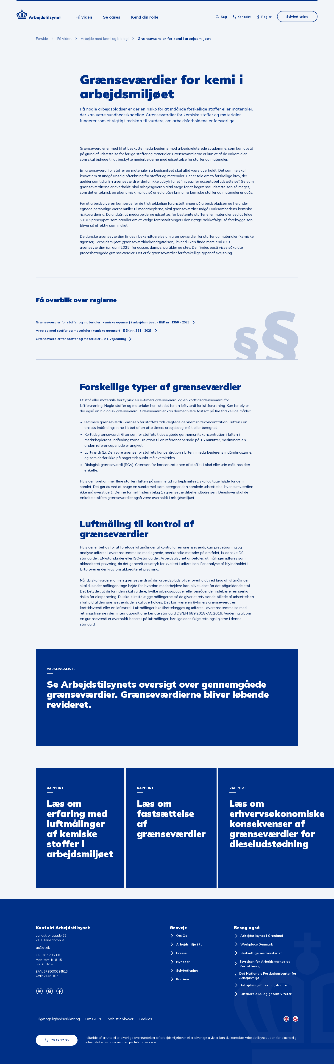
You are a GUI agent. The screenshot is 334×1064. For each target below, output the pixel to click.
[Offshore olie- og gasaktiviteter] (263, 994)
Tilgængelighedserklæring (58, 1019)
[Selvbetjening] (184, 970)
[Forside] (39, 15)
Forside (42, 38)
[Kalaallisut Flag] (295, 1019)
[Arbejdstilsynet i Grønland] (258, 935)
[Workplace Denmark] (253, 944)
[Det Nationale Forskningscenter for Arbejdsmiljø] (266, 975)
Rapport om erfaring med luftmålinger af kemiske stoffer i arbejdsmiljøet (77, 773)
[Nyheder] (180, 961)
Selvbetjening (297, 16)
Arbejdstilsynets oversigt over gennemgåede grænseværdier (86, 653)
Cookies (145, 1019)
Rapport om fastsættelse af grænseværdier (162, 772)
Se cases (111, 17)
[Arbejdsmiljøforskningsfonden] (261, 985)
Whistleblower (120, 1019)
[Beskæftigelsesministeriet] (258, 953)
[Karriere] (179, 979)
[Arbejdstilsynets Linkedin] (39, 991)
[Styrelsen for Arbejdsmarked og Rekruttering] (266, 963)
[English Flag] (286, 1019)
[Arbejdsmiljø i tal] (186, 944)
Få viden (83, 17)
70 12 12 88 (56, 1040)
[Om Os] (178, 935)
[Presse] (178, 953)
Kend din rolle (144, 17)
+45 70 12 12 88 (48, 955)
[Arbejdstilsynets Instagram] (49, 991)
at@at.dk (43, 947)
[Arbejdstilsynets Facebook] (59, 991)
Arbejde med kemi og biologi (104, 38)
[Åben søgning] (221, 16)
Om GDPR (94, 1019)
